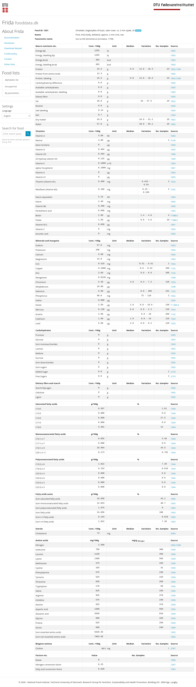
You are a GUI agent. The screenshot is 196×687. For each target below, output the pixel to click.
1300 (173, 154)
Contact (8, 58)
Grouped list (11, 86)
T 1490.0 (175, 305)
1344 (173, 408)
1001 (173, 168)
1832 (173, 101)
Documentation (11, 37)
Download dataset (13, 48)
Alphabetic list (12, 79)
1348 (173, 277)
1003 (173, 50)
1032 (173, 181)
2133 (173, 371)
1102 (173, 268)
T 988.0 (174, 215)
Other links (9, 64)
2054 (173, 533)
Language (6, 110)
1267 (173, 664)
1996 (173, 660)
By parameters (12, 93)
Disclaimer (9, 43)
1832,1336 (176, 69)
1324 (173, 115)
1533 (173, 282)
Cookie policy (10, 53)
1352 (173, 210)
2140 (173, 140)
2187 (173, 648)
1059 (173, 549)
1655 (173, 96)
